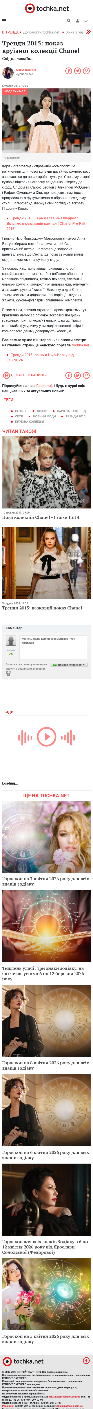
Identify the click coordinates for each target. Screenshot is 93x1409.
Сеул (19, 416)
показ (42, 411)
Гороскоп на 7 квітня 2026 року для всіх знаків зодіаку (45, 881)
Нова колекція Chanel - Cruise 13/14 (40, 517)
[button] (77, 20)
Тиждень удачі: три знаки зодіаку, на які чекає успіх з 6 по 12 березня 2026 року (43, 973)
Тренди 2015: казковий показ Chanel (42, 608)
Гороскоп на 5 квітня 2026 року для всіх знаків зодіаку (45, 1338)
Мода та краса (14, 91)
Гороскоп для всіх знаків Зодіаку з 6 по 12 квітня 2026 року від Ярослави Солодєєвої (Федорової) (45, 1247)
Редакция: (8, 1406)
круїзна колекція (29, 421)
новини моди (44, 416)
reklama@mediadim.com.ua (64, 1396)
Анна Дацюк (26, 70)
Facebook (44, 386)
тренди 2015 (76, 416)
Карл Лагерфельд (71, 411)
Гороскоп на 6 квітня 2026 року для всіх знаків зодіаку (45, 1065)
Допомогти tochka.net (41, 32)
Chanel (21, 411)
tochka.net (80, 345)
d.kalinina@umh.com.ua (69, 1406)
